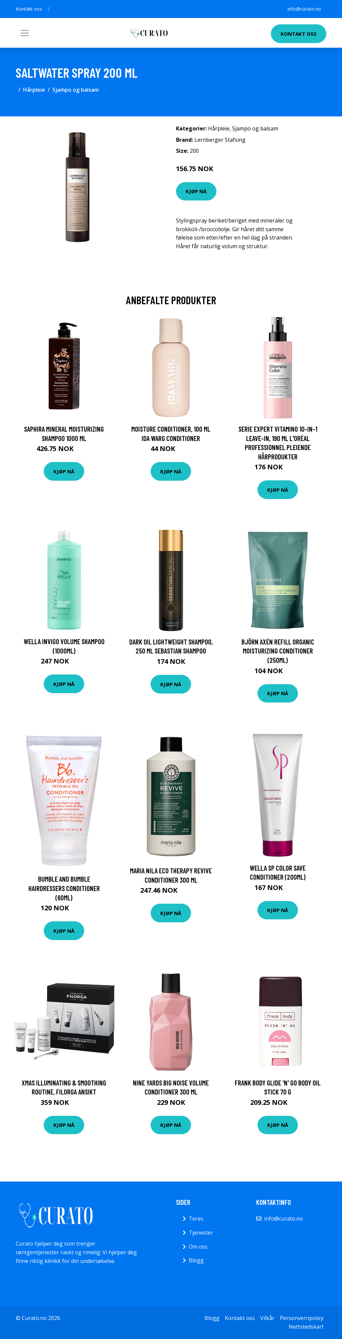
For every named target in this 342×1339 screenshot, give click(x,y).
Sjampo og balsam (75, 89)
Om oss (198, 1246)
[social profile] (48, 9)
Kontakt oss (299, 33)
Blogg (196, 1260)
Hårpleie (34, 89)
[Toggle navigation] (25, 33)
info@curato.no (304, 9)
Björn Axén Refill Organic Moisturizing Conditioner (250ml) (277, 650)
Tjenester (201, 1232)
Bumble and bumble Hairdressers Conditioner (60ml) (64, 888)
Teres (196, 1218)
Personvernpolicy (302, 1318)
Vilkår (267, 1318)
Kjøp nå (196, 191)
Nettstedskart (306, 1326)
